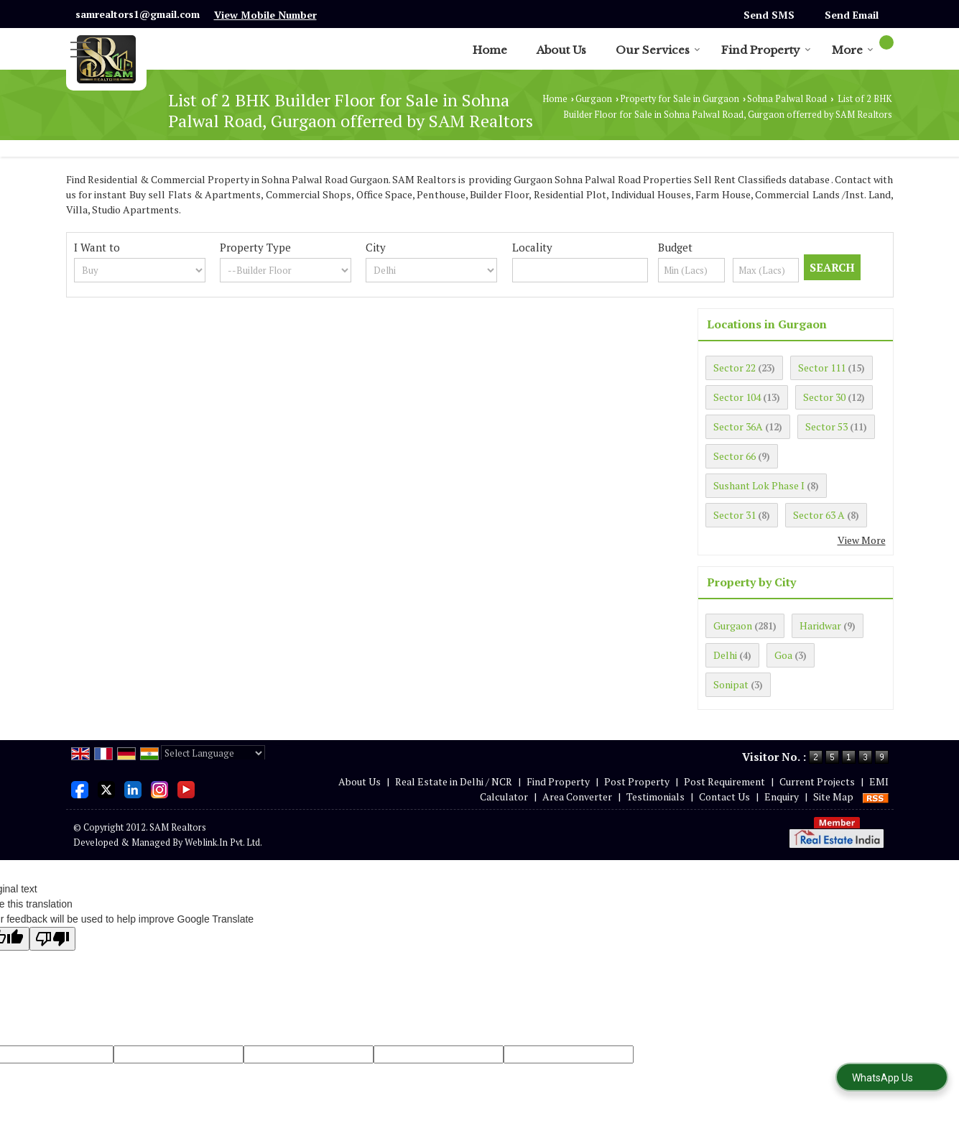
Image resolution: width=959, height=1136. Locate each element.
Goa (783, 655)
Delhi (725, 655)
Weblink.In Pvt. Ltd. (223, 842)
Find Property (766, 50)
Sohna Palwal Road (787, 99)
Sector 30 (824, 397)
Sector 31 (734, 515)
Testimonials (655, 796)
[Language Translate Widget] (213, 753)
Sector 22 (734, 367)
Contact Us (724, 796)
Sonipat (731, 684)
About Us (561, 50)
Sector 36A (738, 426)
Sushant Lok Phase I (759, 485)
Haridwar (820, 625)
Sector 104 (737, 397)
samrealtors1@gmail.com (137, 14)
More (853, 50)
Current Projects (817, 781)
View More (862, 540)
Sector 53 (826, 426)
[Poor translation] (52, 939)
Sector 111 (822, 367)
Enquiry (781, 796)
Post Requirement (724, 781)
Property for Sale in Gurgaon (679, 99)
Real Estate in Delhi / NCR (453, 781)
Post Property (637, 781)
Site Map (833, 796)
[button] (265, 15)
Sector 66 (734, 456)
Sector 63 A (819, 515)
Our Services (658, 50)
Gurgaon (593, 99)
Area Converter (577, 796)
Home (490, 50)
